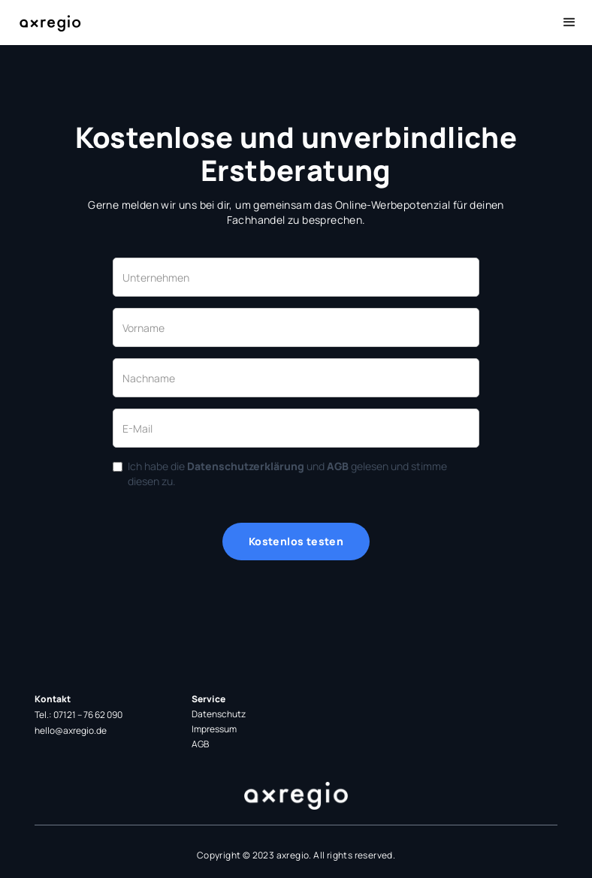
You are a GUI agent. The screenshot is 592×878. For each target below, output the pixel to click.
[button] (569, 22)
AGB (200, 744)
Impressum (214, 729)
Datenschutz (219, 714)
